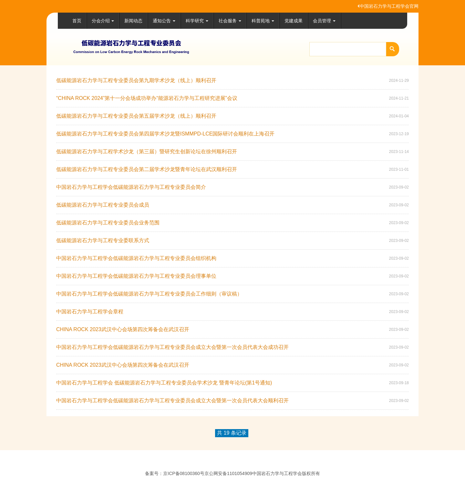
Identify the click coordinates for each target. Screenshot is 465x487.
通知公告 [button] (164, 20)
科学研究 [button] (197, 20)
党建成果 (293, 20)
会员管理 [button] (324, 20)
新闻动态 (133, 20)
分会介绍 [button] (103, 20)
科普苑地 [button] (263, 20)
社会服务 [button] (230, 20)
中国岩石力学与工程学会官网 (387, 6)
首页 (76, 20)
